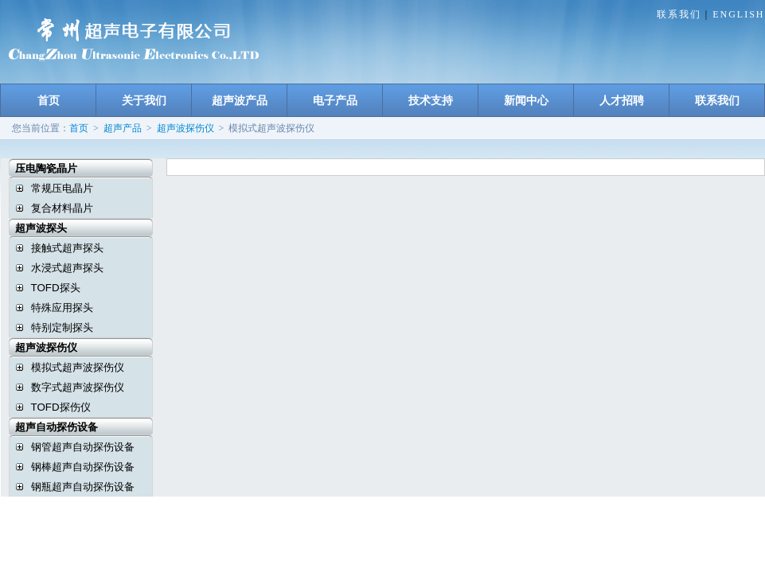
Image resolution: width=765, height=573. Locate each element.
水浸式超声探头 (67, 268)
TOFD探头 (55, 288)
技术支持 (430, 100)
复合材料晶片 (62, 208)
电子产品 (335, 100)
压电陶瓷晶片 (39, 168)
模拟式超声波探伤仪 (77, 367)
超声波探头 (34, 228)
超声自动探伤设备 (50, 427)
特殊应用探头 (62, 308)
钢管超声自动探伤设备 (83, 447)
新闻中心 (526, 100)
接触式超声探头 (67, 248)
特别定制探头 (62, 327)
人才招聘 (621, 100)
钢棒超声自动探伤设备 (83, 467)
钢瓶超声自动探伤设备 (83, 487)
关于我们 (144, 100)
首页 (48, 100)
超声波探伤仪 (185, 128)
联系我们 (679, 14)
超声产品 (122, 128)
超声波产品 (239, 100)
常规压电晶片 (62, 188)
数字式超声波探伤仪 (77, 387)
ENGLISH (738, 14)
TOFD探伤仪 (61, 407)
